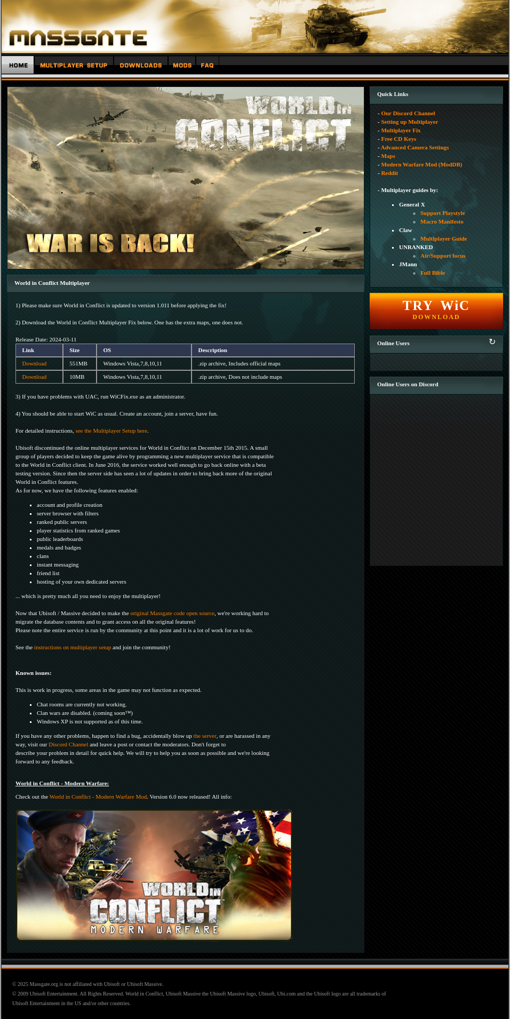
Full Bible (432, 272)
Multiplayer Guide (443, 238)
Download (34, 363)
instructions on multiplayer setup (72, 647)
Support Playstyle (442, 213)
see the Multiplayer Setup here (111, 430)
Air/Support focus (443, 255)
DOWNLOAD (436, 309)
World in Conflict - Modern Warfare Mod (98, 796)
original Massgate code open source (172, 613)
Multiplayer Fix (400, 130)
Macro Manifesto (442, 221)
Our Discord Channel (408, 113)
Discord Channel (68, 744)
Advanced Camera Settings (415, 147)
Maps (388, 156)
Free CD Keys (398, 139)
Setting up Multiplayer (409, 121)
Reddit (389, 173)
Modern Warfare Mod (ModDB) (421, 164)
